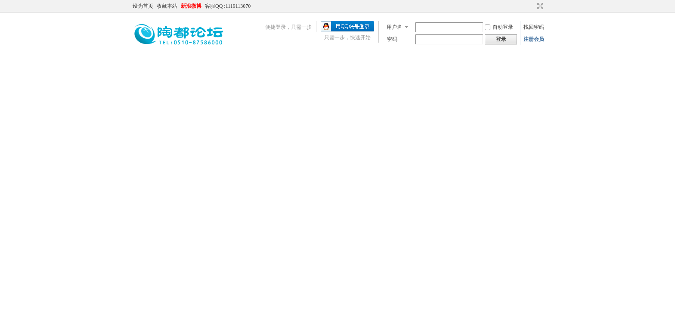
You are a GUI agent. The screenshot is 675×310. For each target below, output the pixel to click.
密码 (392, 39)
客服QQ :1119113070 (228, 6)
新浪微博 (191, 6)
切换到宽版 (539, 6)
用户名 (394, 27)
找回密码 (533, 27)
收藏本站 (167, 6)
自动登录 (499, 27)
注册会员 (533, 39)
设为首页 (143, 6)
